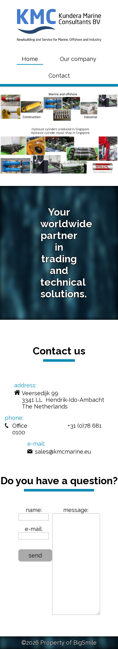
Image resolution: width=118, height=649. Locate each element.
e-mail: (33, 529)
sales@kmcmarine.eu (63, 451)
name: (34, 510)
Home (30, 59)
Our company (78, 59)
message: (75, 510)
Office (19, 425)
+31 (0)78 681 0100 (57, 429)
